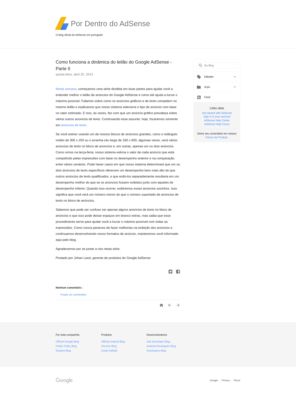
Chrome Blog (109, 346)
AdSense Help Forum (217, 124)
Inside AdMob (109, 350)
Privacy (226, 380)
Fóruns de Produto (216, 137)
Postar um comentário (73, 294)
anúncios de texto (73, 125)
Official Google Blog (67, 341)
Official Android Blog (113, 341)
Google (214, 380)
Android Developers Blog (161, 346)
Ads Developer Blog (158, 341)
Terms (237, 380)
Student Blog (63, 350)
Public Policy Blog (66, 346)
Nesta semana (66, 89)
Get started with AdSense (217, 112)
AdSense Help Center (217, 120)
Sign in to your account (217, 116)
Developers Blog (156, 350)
